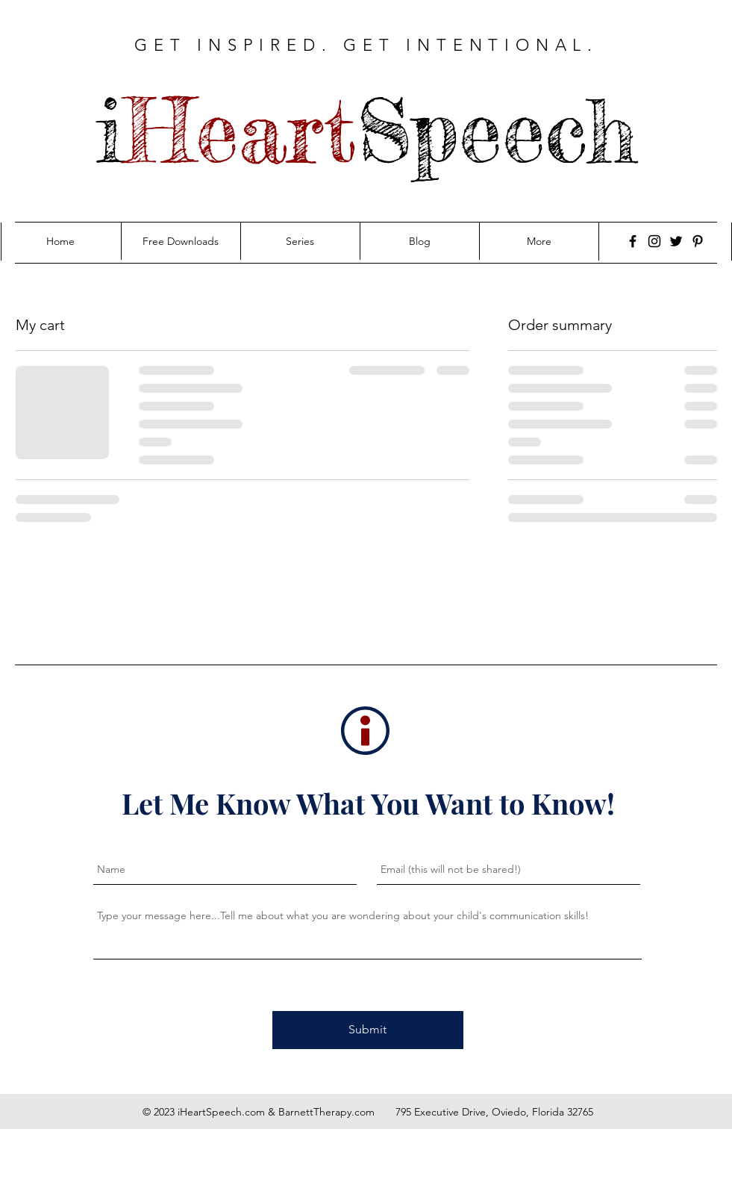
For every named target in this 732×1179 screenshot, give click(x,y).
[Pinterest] (697, 241)
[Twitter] (676, 241)
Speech (497, 131)
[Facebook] (633, 241)
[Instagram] (654, 241)
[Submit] (367, 1030)
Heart (240, 131)
